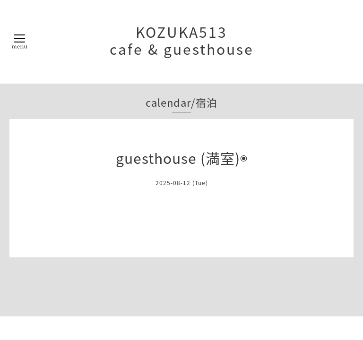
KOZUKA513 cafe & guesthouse (182, 40)
